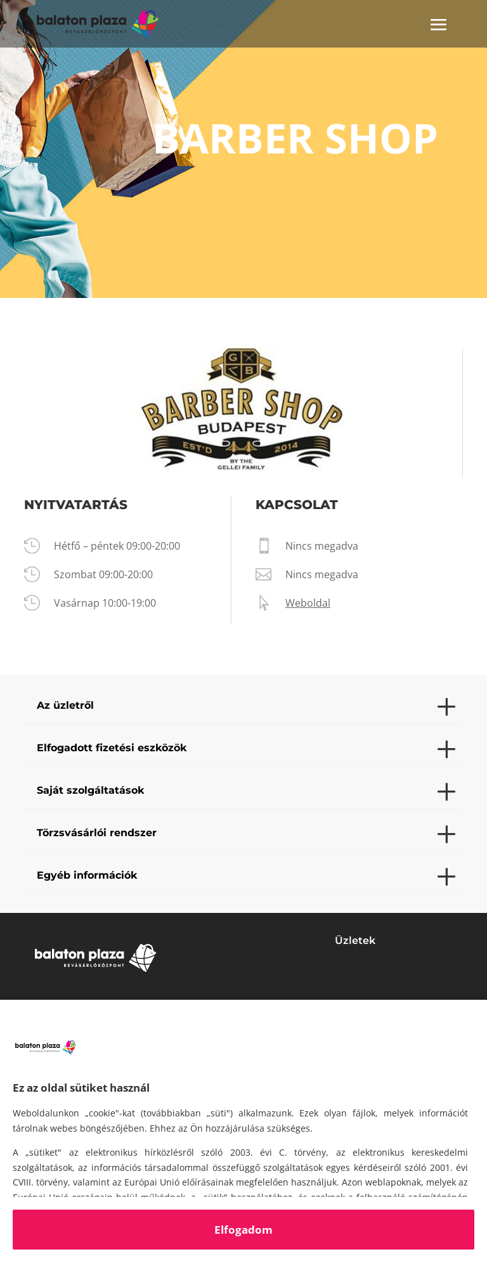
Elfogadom (243, 1229)
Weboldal (307, 603)
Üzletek (355, 940)
